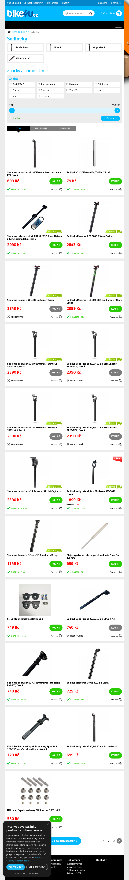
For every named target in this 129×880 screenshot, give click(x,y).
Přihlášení (102, 3)
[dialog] (27, 849)
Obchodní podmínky (33, 3)
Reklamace (52, 3)
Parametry (112, 118)
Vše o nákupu (14, 3)
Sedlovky (34, 32)
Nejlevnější (41, 128)
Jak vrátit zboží (74, 867)
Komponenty (19, 32)
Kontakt (65, 3)
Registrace (115, 3)
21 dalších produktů (64, 841)
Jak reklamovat (74, 864)
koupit (56, 181)
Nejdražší (64, 128)
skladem (15, 118)
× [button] (47, 824)
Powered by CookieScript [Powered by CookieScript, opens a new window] (27, 873)
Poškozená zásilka (76, 870)
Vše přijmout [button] (15, 867)
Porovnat (54, 189)
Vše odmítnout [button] (37, 867)
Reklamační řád (74, 873)
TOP (18, 128)
